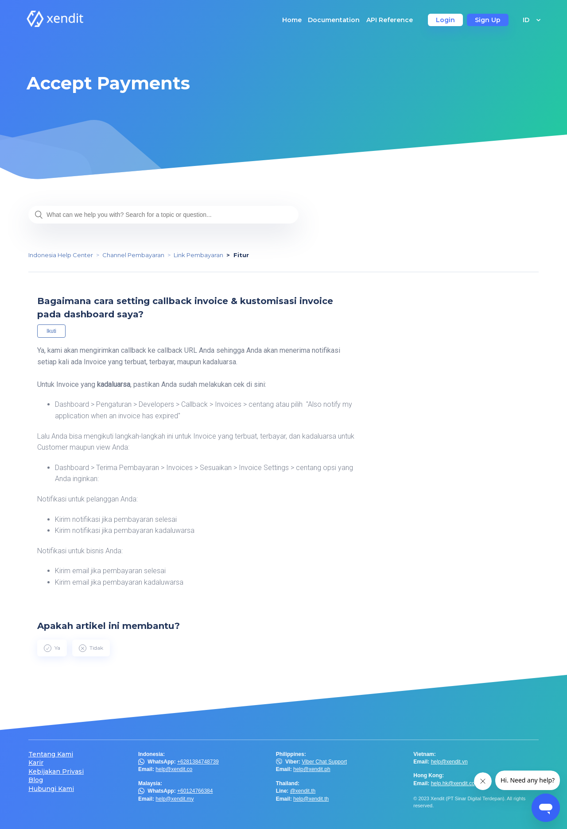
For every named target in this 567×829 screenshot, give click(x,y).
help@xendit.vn (449, 762)
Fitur (241, 254)
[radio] (52, 648)
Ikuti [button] (51, 331)
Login (445, 20)
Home (292, 20)
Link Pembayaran (198, 254)
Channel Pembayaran (133, 254)
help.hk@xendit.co (453, 783)
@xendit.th (303, 791)
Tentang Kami (50, 754)
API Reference (389, 20)
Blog (35, 780)
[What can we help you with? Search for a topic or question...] (163, 215)
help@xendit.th (311, 799)
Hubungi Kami (51, 789)
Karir (35, 763)
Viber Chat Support (324, 762)
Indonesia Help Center (60, 254)
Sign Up (488, 20)
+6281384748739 (198, 762)
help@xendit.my (174, 799)
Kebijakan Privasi (56, 771)
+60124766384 (195, 791)
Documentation (334, 20)
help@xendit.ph (311, 769)
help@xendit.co (173, 769)
